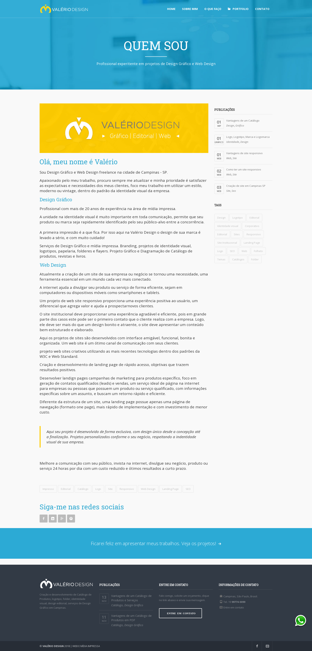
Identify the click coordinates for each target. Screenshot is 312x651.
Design (230, 125)
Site (110, 489)
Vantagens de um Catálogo (242, 120)
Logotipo (237, 217)
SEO (188, 489)
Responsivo (127, 489)
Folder (255, 259)
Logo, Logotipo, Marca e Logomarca (248, 137)
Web (228, 158)
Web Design (148, 489)
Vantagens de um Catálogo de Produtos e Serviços (131, 598)
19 (236, 602)
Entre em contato (233, 607)
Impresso (48, 489)
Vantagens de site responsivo (244, 153)
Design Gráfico (133, 605)
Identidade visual (227, 226)
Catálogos (238, 259)
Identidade (232, 142)
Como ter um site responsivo (243, 169)
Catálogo (83, 489)
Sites (237, 234)
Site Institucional (227, 242)
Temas (221, 259)
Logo (98, 489)
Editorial (66, 489)
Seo (234, 191)
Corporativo (252, 226)
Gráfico (239, 125)
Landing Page (170, 489)
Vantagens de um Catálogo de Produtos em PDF (131, 618)
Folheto (258, 251)
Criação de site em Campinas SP (245, 186)
